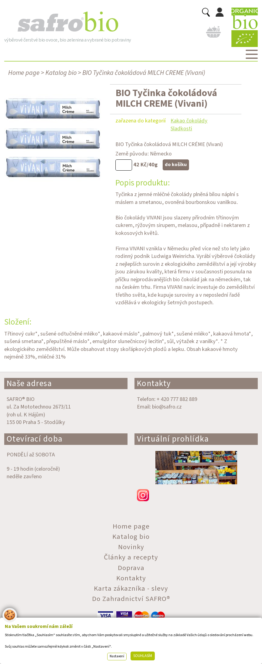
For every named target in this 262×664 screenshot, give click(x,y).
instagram (196, 495)
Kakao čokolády (189, 121)
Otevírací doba (35, 439)
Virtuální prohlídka (173, 439)
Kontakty (154, 383)
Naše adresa (29, 383)
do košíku (176, 164)
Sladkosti (181, 128)
